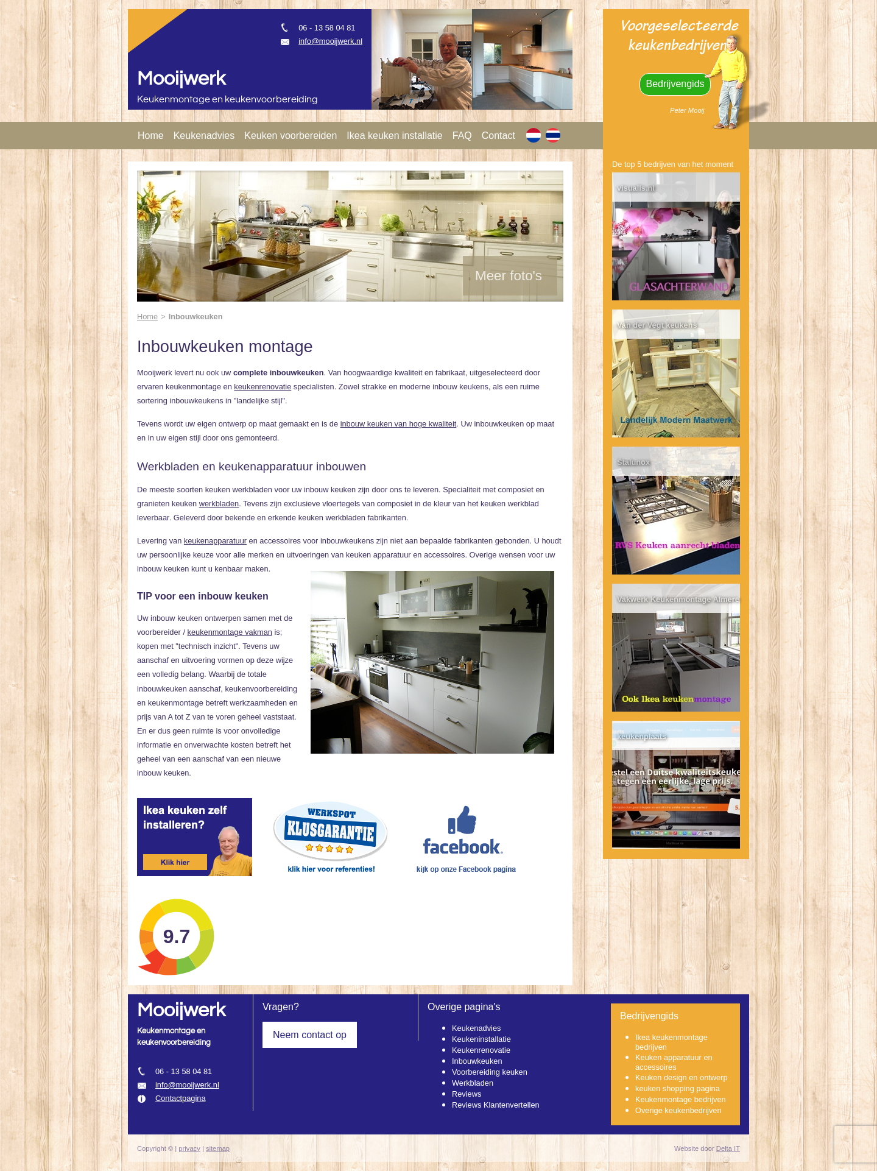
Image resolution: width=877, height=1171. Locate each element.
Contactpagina (180, 1098)
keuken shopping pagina (677, 1088)
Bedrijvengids (675, 84)
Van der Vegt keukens (657, 325)
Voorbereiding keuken (489, 1072)
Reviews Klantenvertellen (496, 1104)
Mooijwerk (181, 79)
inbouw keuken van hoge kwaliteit (398, 423)
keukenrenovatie (262, 386)
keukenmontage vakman (230, 632)
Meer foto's (508, 275)
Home (151, 135)
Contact (498, 135)
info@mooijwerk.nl (330, 41)
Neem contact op (310, 1035)
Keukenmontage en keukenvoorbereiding (227, 99)
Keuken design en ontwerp (681, 1077)
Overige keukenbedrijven (678, 1110)
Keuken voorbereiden (290, 135)
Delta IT (728, 1148)
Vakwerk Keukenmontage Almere (678, 599)
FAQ (462, 135)
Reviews (466, 1093)
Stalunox (633, 462)
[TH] (553, 135)
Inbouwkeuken (477, 1061)
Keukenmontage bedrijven (680, 1099)
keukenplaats (641, 736)
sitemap (218, 1148)
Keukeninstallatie (481, 1039)
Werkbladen (472, 1083)
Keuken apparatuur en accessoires (674, 1062)
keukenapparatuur (215, 540)
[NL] (533, 135)
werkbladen (219, 503)
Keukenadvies (204, 135)
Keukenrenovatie (481, 1050)
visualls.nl (636, 188)
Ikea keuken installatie (394, 135)
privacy (189, 1148)
